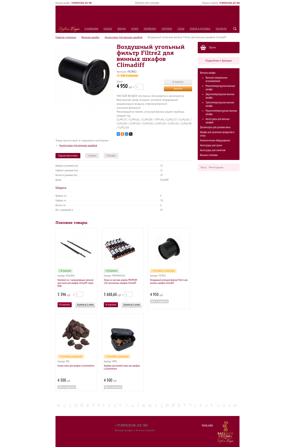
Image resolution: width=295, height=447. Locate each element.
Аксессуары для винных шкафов (123, 37)
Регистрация (216, 167)
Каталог (108, 28)
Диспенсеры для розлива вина (215, 127)
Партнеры (167, 28)
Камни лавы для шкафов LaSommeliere (76, 365)
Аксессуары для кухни (211, 145)
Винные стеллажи (209, 155)
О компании (91, 28)
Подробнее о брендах (218, 60)
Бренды (122, 28)
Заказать (177, 88)
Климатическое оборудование (215, 140)
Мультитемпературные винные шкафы (221, 112)
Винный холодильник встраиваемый (216, 79)
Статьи (180, 28)
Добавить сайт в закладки (147, 2)
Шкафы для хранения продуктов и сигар (217, 134)
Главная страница (66, 37)
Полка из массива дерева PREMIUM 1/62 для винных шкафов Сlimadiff (120, 281)
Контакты (221, 28)
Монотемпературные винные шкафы (220, 87)
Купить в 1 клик (85, 304)
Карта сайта (207, 425)
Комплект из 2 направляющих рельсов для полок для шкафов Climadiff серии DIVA (76, 283)
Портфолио (150, 28)
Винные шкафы (90, 37)
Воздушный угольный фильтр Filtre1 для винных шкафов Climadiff (169, 281)
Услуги (134, 28)
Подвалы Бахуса (69, 29)
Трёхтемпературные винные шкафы (220, 104)
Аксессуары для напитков (212, 150)
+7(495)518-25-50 (131, 425)
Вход (204, 167)
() (81, 3)
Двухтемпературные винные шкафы (220, 96)
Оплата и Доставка (200, 28)
